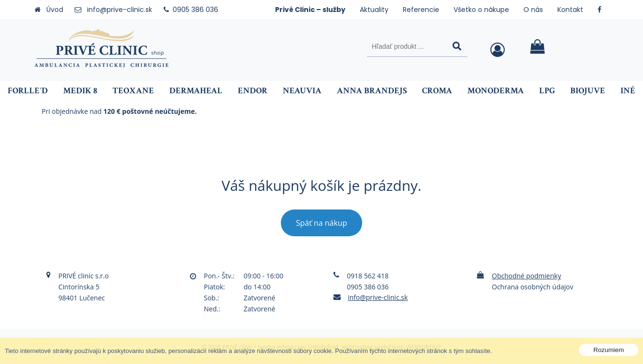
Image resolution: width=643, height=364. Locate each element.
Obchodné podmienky (526, 275)
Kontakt (570, 9)
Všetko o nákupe (481, 9)
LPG (547, 90)
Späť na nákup (321, 223)
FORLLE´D (28, 90)
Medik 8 (80, 90)
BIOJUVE (587, 90)
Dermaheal (195, 90)
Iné (628, 90)
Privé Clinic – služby (310, 9)
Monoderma (495, 90)
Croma (437, 90)
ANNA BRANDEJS (372, 90)
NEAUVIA (302, 90)
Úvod (54, 9)
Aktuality (374, 9)
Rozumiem (608, 349)
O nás (533, 9)
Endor (252, 90)
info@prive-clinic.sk (119, 9)
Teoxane (133, 90)
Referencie (421, 9)
